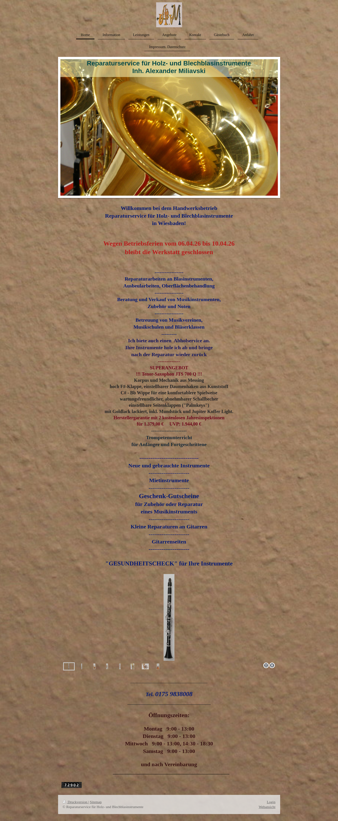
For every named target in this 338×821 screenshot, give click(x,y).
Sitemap (96, 802)
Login (271, 802)
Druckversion (75, 802)
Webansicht (267, 807)
